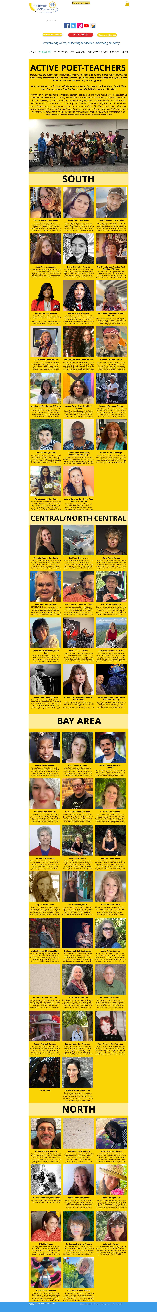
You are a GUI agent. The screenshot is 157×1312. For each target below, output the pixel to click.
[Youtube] (86, 25)
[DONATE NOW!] (80, 35)
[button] (80, 3)
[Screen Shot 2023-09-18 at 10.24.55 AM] (93, 25)
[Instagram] (80, 25)
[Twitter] (73, 25)
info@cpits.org (93, 89)
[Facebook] (67, 25)
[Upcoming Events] (107, 35)
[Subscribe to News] (52, 34)
